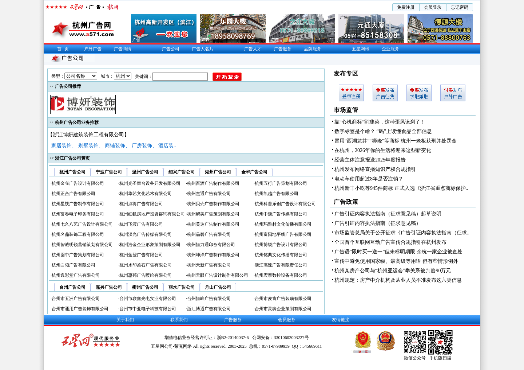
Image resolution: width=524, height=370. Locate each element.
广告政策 (346, 202)
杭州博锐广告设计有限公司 (281, 244)
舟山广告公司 (218, 287)
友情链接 (340, 319)
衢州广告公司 (145, 287)
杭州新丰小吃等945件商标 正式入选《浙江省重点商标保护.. (401, 188)
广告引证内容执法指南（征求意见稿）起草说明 (387, 214)
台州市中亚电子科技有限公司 (147, 308)
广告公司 (170, 48)
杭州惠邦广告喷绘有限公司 (145, 275)
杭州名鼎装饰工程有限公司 (78, 234)
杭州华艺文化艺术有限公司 (145, 193)
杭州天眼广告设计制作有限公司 (217, 275)
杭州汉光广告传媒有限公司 (145, 234)
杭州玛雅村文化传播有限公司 (283, 224)
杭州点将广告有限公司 (141, 203)
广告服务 (282, 48)
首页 (64, 48)
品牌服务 (312, 48)
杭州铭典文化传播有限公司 (281, 254)
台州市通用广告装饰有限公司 (80, 308)
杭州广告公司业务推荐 (77, 122)
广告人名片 (203, 48)
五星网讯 (360, 48)
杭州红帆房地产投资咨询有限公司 (152, 214)
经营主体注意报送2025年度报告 (370, 160)
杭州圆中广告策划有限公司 (78, 254)
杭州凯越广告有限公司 (276, 193)
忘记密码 (459, 7)
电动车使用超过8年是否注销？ (368, 179)
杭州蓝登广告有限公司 (141, 254)
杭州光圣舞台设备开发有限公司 (149, 183)
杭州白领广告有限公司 (73, 265)
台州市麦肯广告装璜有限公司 (283, 298)
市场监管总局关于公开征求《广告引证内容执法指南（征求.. (401, 232)
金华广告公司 (254, 172)
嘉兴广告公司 (109, 287)
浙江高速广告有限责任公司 (281, 265)
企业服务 (390, 48)
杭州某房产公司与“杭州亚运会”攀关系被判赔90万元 (392, 270)
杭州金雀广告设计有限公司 (78, 183)
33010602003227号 (291, 337)
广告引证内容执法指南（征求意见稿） (377, 223)
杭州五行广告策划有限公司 (281, 183)
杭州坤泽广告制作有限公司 (213, 254)
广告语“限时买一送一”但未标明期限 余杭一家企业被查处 (398, 251)
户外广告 (93, 48)
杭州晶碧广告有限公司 (209, 234)
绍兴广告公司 (181, 172)
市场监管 (346, 110)
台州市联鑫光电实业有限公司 (147, 298)
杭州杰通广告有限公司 (209, 193)
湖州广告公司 (218, 172)
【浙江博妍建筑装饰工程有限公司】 (88, 134)
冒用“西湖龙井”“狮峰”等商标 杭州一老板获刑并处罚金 (395, 141)
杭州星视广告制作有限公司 (78, 203)
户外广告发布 (452, 93)
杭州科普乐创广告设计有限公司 (285, 203)
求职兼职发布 (419, 93)
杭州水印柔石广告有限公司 (145, 265)
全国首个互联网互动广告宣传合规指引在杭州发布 (390, 242)
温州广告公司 (145, 172)
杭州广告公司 (72, 172)
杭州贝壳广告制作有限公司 (213, 203)
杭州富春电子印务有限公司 (78, 214)
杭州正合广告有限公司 (73, 193)
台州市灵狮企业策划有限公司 (283, 308)
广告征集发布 (385, 93)
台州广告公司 (72, 287)
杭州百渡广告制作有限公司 (213, 183)
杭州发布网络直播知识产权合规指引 (375, 169)
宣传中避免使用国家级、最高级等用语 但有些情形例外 (396, 261)
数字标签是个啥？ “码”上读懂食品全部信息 (383, 131)
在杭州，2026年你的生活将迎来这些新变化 (382, 150)
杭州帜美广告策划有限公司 (213, 214)
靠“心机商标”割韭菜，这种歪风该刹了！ (379, 122)
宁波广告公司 (109, 172)
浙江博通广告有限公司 (209, 308)
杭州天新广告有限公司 (209, 265)
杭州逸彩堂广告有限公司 (76, 275)
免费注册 (405, 7)
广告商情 (122, 48)
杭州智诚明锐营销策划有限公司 (82, 244)
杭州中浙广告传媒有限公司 (281, 214)
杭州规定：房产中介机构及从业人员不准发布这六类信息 (398, 280)
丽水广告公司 (181, 287)
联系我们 (179, 319)
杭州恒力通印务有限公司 (211, 244)
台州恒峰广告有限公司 (209, 298)
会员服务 (286, 319)
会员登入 (351, 93)
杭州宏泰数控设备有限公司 (281, 275)
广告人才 (253, 48)
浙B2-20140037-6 (233, 337)
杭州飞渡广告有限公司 (141, 224)
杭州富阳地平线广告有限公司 (283, 234)
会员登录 (432, 7)
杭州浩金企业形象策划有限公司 (149, 244)
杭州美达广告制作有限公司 (213, 224)
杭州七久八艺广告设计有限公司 (82, 224)
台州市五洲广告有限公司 (76, 298)
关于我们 (125, 319)
